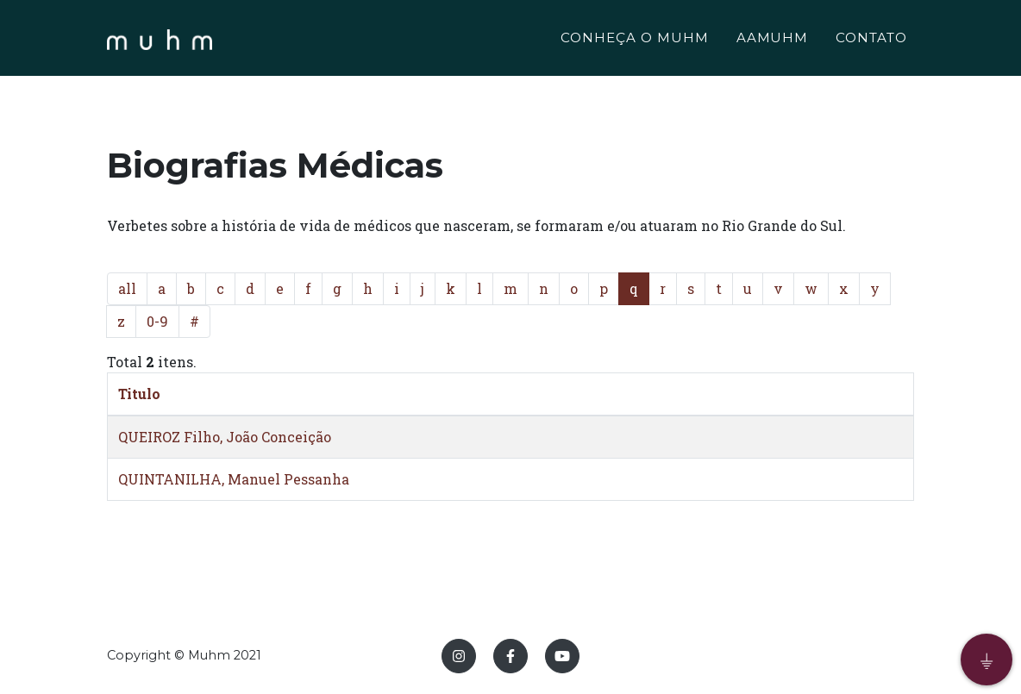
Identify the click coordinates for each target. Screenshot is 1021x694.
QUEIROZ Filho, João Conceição (224, 437)
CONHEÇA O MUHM (634, 40)
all (127, 288)
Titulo (139, 394)
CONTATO (871, 40)
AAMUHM (772, 40)
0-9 (157, 321)
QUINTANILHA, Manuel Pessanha (233, 479)
